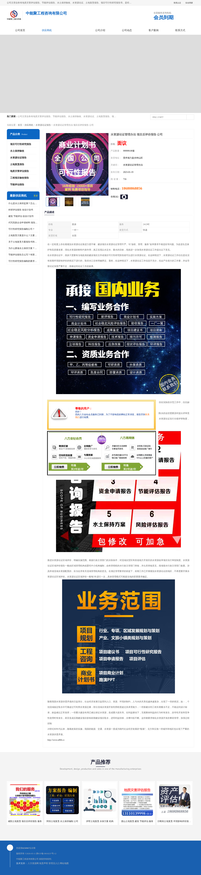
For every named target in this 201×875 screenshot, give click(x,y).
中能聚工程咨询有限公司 (27, 859)
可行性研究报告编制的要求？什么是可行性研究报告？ (23, 261)
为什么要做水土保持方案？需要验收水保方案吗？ (23, 248)
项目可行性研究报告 (20, 144)
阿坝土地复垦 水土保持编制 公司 (62, 821)
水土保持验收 (17, 151)
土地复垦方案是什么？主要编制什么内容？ (23, 235)
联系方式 (180, 30)
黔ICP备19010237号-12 (46, 853)
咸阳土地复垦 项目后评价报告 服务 (25, 821)
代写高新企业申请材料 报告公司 (23, 222)
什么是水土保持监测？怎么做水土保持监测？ (23, 203)
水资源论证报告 (43, 125)
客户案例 (154, 30)
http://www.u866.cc (56, 740)
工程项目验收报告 (19, 178)
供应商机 (47, 30)
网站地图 (64, 863)
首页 (20, 125)
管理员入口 (54, 863)
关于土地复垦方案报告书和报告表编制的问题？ (23, 242)
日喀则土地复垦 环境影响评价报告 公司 (176, 821)
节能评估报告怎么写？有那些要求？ (23, 255)
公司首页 (20, 30)
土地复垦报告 (17, 164)
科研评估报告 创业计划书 (20, 210)
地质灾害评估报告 (19, 171)
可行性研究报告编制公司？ (21, 229)
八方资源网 (33, 863)
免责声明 (43, 863)
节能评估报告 (17, 184)
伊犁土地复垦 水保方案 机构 (99, 821)
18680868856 (132, 188)
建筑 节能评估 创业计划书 (21, 216)
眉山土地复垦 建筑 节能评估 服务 (137, 821)
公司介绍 (100, 30)
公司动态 (127, 30)
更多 (36, 196)
